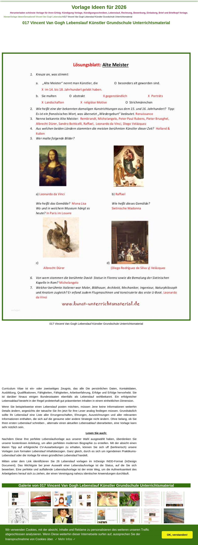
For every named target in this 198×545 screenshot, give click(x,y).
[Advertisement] (96, 40)
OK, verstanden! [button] (177, 534)
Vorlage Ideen (16, 17)
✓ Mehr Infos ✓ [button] (65, 539)
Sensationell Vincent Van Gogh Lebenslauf (43, 17)
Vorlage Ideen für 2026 (99, 7)
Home (6, 17)
